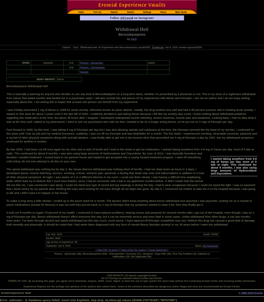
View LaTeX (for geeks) (133, 250)
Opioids (84, 72)
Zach (134, 38)
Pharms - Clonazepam (92, 67)
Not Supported (210, 245)
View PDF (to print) (107, 250)
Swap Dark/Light (158, 250)
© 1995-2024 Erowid (251, 293)
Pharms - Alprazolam (91, 62)
